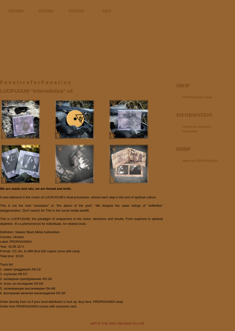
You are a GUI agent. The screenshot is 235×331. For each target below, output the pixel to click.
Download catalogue (196, 126)
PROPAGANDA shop (108, 302)
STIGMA (46, 11)
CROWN (15, 11)
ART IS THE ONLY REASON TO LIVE (117, 323)
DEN (107, 11)
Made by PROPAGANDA (200, 161)
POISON (76, 11)
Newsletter (189, 131)
